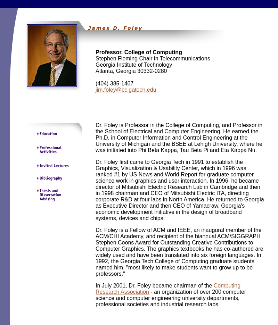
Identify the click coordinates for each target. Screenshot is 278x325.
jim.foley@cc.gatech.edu (126, 90)
